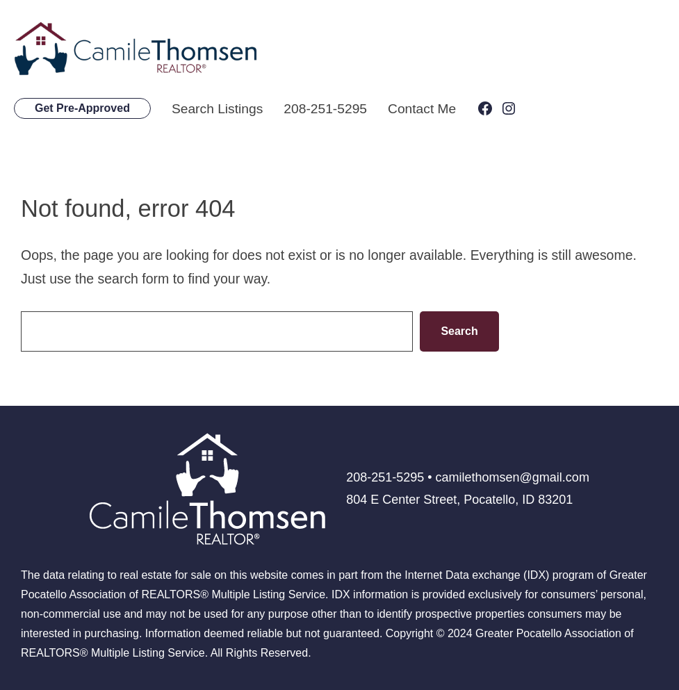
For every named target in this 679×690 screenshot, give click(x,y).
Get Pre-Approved (82, 108)
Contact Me (424, 108)
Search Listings (218, 108)
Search (459, 330)
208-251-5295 (327, 108)
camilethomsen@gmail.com (512, 477)
